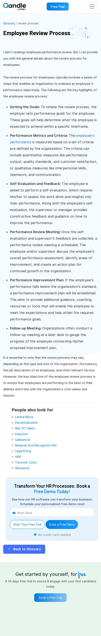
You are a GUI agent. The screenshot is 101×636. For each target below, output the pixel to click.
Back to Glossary (24, 549)
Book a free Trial (50, 597)
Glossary (9, 23)
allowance (22, 468)
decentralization (26, 422)
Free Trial (58, 6)
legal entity (23, 451)
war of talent (25, 428)
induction (21, 434)
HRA (18, 456)
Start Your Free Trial (27, 524)
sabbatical (22, 439)
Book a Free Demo (62, 524)
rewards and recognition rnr (36, 445)
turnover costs (26, 462)
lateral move (24, 417)
